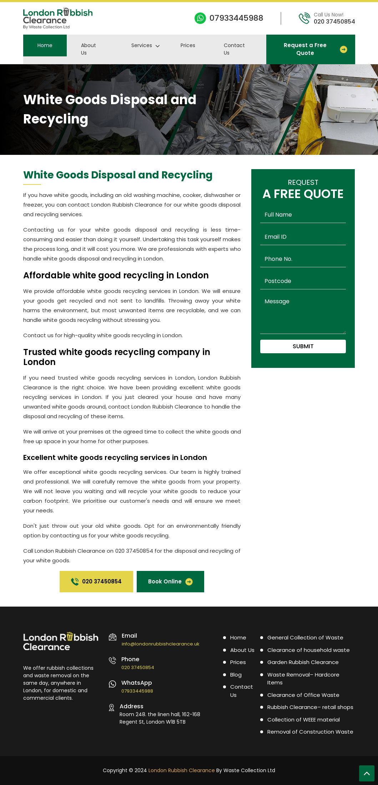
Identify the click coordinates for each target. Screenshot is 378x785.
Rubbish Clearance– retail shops (310, 707)
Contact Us (234, 49)
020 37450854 (334, 21)
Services (141, 45)
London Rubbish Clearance (181, 770)
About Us (88, 49)
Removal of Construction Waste (310, 731)
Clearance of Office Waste (303, 695)
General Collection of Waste (305, 637)
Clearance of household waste (308, 650)
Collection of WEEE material (303, 719)
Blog (236, 674)
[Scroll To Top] (366, 773)
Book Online (170, 582)
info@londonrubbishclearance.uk (161, 643)
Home (44, 45)
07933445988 (236, 18)
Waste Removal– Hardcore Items (303, 679)
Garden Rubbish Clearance (303, 662)
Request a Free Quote (315, 49)
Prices (188, 45)
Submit (303, 346)
